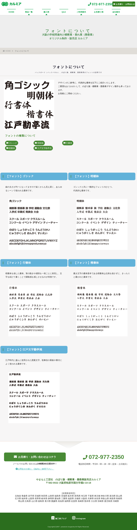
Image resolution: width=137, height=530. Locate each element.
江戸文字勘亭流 (43, 151)
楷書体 (10, 151)
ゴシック (11, 145)
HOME (11, 12)
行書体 (67, 145)
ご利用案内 (81, 12)
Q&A (64, 12)
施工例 (46, 12)
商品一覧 (29, 12)
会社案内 (116, 12)
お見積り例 (98, 12)
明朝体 (39, 145)
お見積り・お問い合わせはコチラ (35, 458)
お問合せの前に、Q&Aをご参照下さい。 (35, 471)
